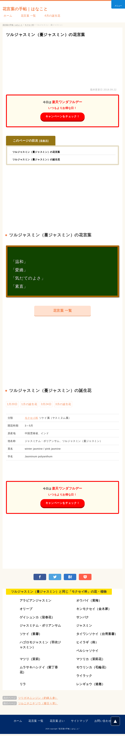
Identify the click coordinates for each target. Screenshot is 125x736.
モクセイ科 (31, 419)
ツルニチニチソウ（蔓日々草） (38, 705)
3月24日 (46, 405)
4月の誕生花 (47, 15)
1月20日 (12, 405)
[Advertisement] (62, 62)
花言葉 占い (57, 722)
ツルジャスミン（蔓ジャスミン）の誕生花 (39, 159)
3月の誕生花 (63, 405)
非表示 (44, 141)
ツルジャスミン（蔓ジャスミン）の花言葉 (53, 34)
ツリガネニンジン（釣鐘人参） (38, 699)
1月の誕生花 (29, 405)
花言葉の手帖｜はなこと (32, 8)
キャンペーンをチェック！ (62, 116)
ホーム (7, 15)
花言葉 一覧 (24, 15)
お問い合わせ (102, 722)
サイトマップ (79, 722)
